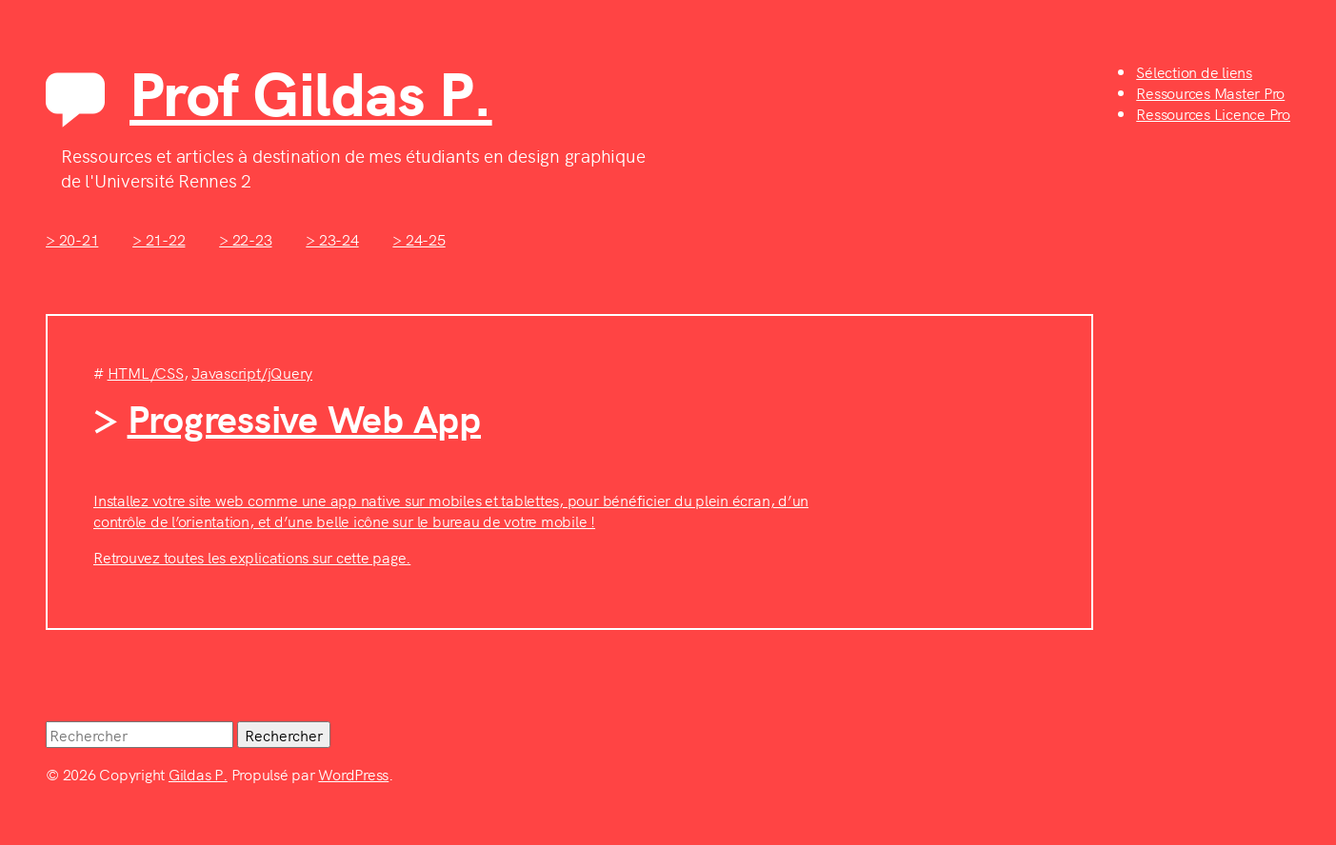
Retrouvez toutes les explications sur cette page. (251, 556)
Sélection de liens (1194, 71)
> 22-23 (245, 238)
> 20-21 (72, 238)
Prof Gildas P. (311, 90)
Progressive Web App (304, 416)
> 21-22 (158, 238)
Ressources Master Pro (1210, 92)
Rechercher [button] (284, 734)
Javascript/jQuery (251, 372)
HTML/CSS (146, 372)
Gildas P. (198, 773)
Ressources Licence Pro (1213, 113)
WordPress (353, 773)
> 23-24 (332, 238)
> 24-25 (418, 238)
